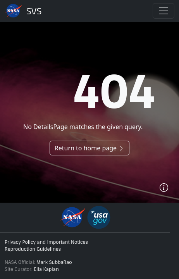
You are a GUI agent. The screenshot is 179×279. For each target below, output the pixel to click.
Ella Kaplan (46, 269)
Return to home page (89, 148)
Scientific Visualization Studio (34, 11)
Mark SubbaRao (54, 262)
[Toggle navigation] (163, 11)
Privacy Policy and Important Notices (46, 242)
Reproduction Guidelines (33, 249)
